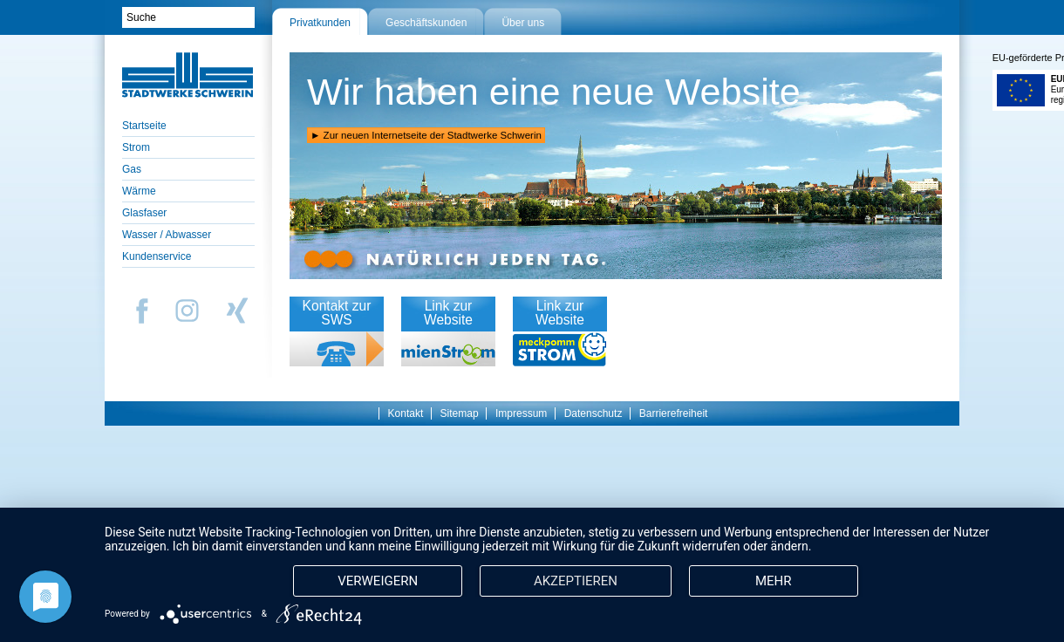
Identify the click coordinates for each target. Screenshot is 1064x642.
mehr (557, 580)
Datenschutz (593, 413)
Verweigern (381, 549)
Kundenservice (156, 256)
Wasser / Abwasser (166, 235)
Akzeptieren (582, 549)
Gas (131, 169)
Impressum (521, 413)
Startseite (144, 126)
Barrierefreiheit (673, 413)
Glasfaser (144, 213)
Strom (136, 147)
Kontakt (406, 413)
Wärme (139, 191)
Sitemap (459, 413)
